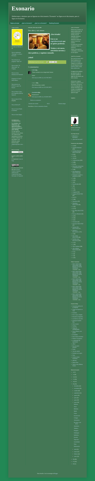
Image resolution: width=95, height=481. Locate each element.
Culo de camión (76, 351)
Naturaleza (75, 201)
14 (73, 372)
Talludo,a (76, 428)
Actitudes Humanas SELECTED (77, 151)
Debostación (77, 446)
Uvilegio (76, 418)
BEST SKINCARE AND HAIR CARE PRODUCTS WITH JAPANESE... (77, 266)
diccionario (78, 58)
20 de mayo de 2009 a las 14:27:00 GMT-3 (42, 77)
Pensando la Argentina (77, 316)
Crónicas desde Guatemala (75, 357)
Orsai (73, 355)
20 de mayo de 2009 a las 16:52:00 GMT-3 (42, 87)
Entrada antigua (62, 103)
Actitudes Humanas (77, 147)
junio (75, 400)
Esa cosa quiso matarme (75, 346)
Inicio (48, 103)
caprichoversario (57, 41)
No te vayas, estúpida (77, 314)
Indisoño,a (76, 435)
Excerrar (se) (77, 415)
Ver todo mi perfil (75, 129)
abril (75, 449)
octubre (76, 390)
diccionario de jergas (76, 61)
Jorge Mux (75, 125)
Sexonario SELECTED (77, 223)
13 (73, 374)
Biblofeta (76, 409)
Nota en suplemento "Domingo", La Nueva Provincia (17, 54)
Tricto (75, 406)
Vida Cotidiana (75, 246)
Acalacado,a (77, 420)
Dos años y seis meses (77, 423)
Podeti (73, 349)
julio (75, 397)
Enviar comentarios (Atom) (41, 106)
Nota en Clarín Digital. (17, 114)
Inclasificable (75, 184)
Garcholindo (77, 442)
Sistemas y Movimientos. (75, 231)
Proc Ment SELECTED (77, 210)
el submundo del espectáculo (76, 341)
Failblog (74, 326)
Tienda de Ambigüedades (75, 328)
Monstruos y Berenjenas (75, 136)
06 (73, 464)
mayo (75, 402)
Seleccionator (75, 324)
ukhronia (74, 360)
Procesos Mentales (76, 214)
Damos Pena (75, 362)
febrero (76, 454)
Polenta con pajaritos (77, 338)
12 (73, 377)
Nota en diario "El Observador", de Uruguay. (16, 67)
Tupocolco (76, 439)
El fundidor (75, 334)
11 (73, 379)
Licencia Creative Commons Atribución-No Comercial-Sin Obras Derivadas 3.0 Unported (17, 172)
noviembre (76, 388)
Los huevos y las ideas (77, 318)
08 (73, 459)
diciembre (76, 386)
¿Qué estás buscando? (77, 139)
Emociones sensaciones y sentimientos (77, 167)
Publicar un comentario (35, 100)
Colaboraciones (76, 160)
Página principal (14, 23)
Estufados (74, 312)
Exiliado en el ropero (77, 353)
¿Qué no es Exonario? (41, 23)
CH (73, 158)
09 (73, 384)
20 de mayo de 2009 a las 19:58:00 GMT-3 (42, 96)
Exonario (23, 8)
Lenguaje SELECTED (77, 194)
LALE (33, 70)
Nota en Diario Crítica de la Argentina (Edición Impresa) (17, 93)
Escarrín (76, 437)
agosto (75, 395)
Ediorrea (76, 404)
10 (73, 381)
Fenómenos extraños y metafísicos (77, 175)
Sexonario (74, 221)
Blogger (56, 473)
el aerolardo (35, 92)
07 (73, 461)
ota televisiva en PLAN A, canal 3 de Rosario (16, 86)
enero (75, 456)
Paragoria (76, 430)
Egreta (75, 411)
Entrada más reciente (33, 103)
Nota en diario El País (17, 99)
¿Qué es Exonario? (27, 23)
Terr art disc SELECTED (75, 236)
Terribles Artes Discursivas (75, 240)
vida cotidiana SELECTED (75, 249)
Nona (75, 444)
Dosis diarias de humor (77, 336)
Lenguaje (74, 192)
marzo (75, 451)
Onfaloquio (76, 433)
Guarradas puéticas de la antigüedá (77, 306)
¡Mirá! (74, 344)
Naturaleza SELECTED (75, 204)
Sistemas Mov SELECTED (75, 228)
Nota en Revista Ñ (16, 104)
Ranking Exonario (54, 23)
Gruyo (75, 413)
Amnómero (76, 426)
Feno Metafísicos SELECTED (76, 172)
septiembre (76, 393)
